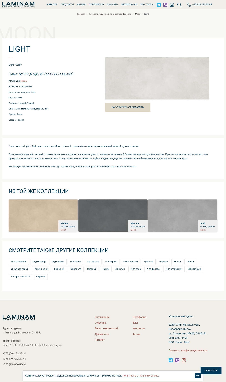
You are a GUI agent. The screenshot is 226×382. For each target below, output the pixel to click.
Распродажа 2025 (20, 276)
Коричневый (41, 269)
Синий (106, 269)
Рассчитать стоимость (128, 107)
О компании (129, 4)
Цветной (148, 261)
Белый (177, 261)
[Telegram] (159, 4)
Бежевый (59, 269)
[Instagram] (172, 4)
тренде (40, 276)
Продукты (67, 4)
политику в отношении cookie (140, 375)
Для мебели (194, 269)
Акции (81, 4)
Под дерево (111, 261)
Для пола (136, 269)
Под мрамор (39, 261)
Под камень (58, 261)
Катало (52, 4)
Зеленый (91, 269)
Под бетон (75, 261)
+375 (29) (14, 353)
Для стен (120, 269)
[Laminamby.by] (18, 4)
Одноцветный (130, 261)
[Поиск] (179, 5)
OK (197, 375)
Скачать (112, 4)
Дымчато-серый (20, 269)
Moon (24, 81)
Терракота (75, 269)
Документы (102, 334)
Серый (190, 261)
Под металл (93, 261)
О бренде (100, 322)
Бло (135, 322)
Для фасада (153, 269)
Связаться (211, 370)
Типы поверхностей (106, 328)
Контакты (147, 4)
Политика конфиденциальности (188, 350)
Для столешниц (174, 269)
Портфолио (96, 4)
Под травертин (19, 261)
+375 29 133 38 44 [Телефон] (199, 5)
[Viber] (165, 4)
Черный (163, 261)
